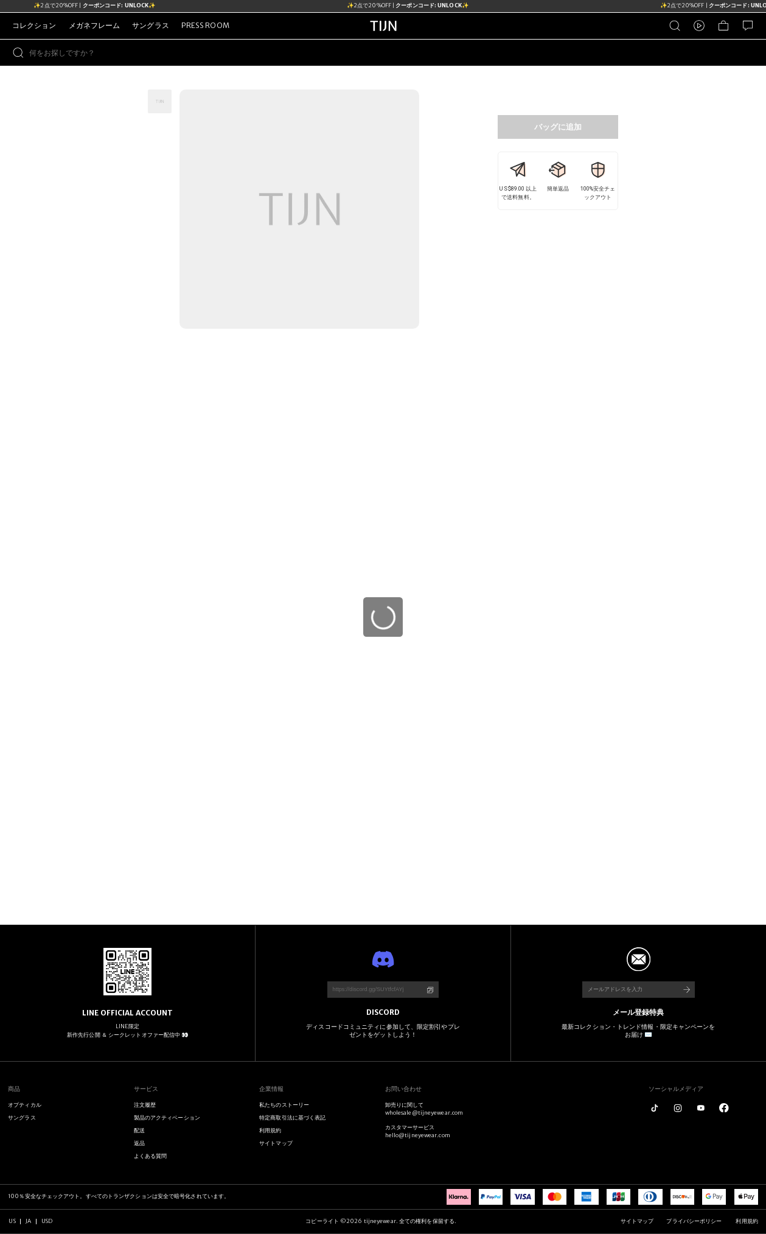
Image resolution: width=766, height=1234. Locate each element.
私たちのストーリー (284, 1105)
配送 (139, 1130)
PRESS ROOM (205, 25)
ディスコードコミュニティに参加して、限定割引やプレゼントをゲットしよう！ (382, 1031)
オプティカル (24, 1105)
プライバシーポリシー (694, 1221)
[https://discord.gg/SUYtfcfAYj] (372, 989)
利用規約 (270, 1130)
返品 (139, 1143)
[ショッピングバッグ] (723, 25)
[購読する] (686, 989)
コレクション (34, 25)
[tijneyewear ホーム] (383, 37)
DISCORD (383, 1012)
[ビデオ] (699, 25)
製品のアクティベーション (167, 1117)
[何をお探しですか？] (397, 53)
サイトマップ (276, 1143)
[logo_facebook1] (724, 1108)
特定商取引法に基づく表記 (292, 1117)
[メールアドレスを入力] (627, 989)
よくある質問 (150, 1156)
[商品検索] (675, 25)
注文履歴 (145, 1105)
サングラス (150, 25)
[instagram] (678, 1108)
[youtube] (701, 1108)
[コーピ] (430, 990)
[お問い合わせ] (748, 25)
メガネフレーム (94, 25)
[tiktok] (655, 1108)
